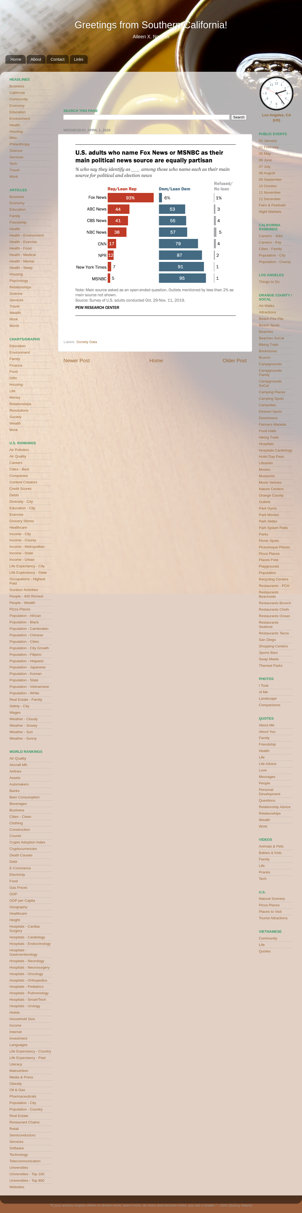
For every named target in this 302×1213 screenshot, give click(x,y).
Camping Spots (271, 399)
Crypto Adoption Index (27, 842)
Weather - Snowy (23, 725)
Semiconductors (22, 1135)
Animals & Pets (271, 846)
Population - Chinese (26, 635)
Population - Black (24, 622)
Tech (13, 164)
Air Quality (17, 456)
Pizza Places (19, 609)
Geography (18, 907)
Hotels (14, 1012)
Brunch (264, 358)
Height (14, 920)
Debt (13, 862)
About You (267, 732)
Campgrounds (270, 364)
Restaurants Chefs (274, 609)
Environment (19, 119)
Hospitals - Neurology (26, 961)
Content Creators (23, 482)
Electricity (17, 875)
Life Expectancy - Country (30, 1051)
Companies (18, 476)
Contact (57, 59)
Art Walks (266, 306)
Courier (15, 836)
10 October (268, 186)
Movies (264, 469)
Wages (15, 712)
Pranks (264, 872)
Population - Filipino (25, 654)
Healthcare (18, 527)
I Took (264, 686)
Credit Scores (20, 489)
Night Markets (270, 212)
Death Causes (21, 855)
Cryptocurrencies (23, 849)
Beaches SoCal (271, 338)
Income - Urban (22, 560)
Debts (14, 495)
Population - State (23, 680)
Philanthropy (19, 144)
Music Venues (270, 482)
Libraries (266, 463)
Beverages (18, 804)
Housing (16, 131)
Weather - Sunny (23, 738)
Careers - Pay (270, 242)
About (36, 59)
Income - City (20, 534)
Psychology (18, 281)
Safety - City (19, 706)
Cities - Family (270, 249)
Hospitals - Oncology (26, 974)
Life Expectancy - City (27, 566)
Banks (14, 791)
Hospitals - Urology (24, 1006)
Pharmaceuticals (22, 1096)
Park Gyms (268, 508)
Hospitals (266, 444)
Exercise (16, 514)
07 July (264, 167)
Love (263, 770)
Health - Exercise (23, 242)
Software (16, 1148)
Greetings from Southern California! (151, 24)
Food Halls (267, 431)
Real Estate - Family (25, 700)
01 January (268, 141)
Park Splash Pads (273, 528)
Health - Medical (22, 255)
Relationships (20, 287)
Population (267, 573)
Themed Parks (271, 666)
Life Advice (267, 764)
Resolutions (19, 410)
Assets (14, 778)
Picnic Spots (269, 541)
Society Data (86, 342)
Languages (18, 1045)
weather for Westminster (240, 88)
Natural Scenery (272, 899)
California (17, 93)
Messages (267, 777)
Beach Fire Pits (271, 319)
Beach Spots (269, 325)
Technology (18, 1155)
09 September (270, 179)
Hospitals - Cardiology (27, 937)
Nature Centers (271, 489)
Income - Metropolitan (27, 547)
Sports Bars (268, 653)
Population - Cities (24, 642)
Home (16, 59)
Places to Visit (270, 912)
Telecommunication (25, 1161)
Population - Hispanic (26, 661)
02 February (269, 147)
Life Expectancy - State (28, 572)
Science (15, 151)
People (264, 783)
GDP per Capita (22, 900)
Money (14, 397)
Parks (263, 534)
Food (13, 372)
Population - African (25, 616)
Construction (19, 830)
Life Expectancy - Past (27, 1058)
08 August (267, 173)
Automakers (19, 784)
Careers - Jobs (271, 236)
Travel (14, 170)
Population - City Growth (29, 648)
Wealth (15, 313)
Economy (17, 106)
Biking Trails (269, 345)
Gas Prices (18, 888)
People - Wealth (22, 603)
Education (17, 112)
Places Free (268, 560)
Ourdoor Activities (23, 590)
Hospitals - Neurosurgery (29, 967)
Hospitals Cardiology (275, 450)
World (14, 326)
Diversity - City (21, 502)
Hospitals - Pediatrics (26, 987)
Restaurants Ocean (274, 616)
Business (16, 86)
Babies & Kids (270, 853)
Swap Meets (269, 659)
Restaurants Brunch (275, 603)
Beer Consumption (24, 797)
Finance (15, 365)
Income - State (21, 553)
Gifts (13, 378)
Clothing (16, 823)
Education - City (22, 508)
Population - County (275, 262)
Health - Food (20, 248)
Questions (267, 800)
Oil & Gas (17, 1090)
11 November (270, 192)
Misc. (13, 138)
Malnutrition (18, 1071)
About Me (266, 725)
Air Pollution (19, 450)
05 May (265, 154)
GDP (13, 894)
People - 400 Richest (26, 596)
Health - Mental (21, 261)
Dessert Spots (270, 411)
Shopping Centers (273, 646)
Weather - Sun (21, 732)
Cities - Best (19, 469)
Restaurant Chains (24, 1122)
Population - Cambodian (29, 629)
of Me (263, 692)
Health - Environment (26, 235)
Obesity (15, 1084)
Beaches (266, 332)
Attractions (267, 312)
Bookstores (268, 351)
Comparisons (269, 705)
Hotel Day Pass (271, 457)
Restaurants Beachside (269, 594)
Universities (18, 1168)
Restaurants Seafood (269, 624)
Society (15, 417)
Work (13, 177)
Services (16, 157)
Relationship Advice (275, 807)
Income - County (22, 540)
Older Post (235, 360)
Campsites (267, 405)
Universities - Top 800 (26, 1180)
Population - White (24, 693)
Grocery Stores (21, 521)
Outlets (264, 502)
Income (15, 1025)
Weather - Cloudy (23, 719)
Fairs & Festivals (272, 205)
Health (14, 125)
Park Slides (268, 521)
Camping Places (272, 392)
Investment (18, 1038)
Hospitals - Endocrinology (30, 944)
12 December (270, 199)
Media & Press (21, 1077)
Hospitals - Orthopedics (28, 980)
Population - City (22, 1103)
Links (78, 59)
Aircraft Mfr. (18, 765)
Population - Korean (25, 674)
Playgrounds (269, 566)
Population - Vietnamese (29, 687)
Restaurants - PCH (274, 586)
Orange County (271, 495)
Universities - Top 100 (26, 1174)
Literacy (15, 1064)
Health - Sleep (21, 268)
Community (18, 99)
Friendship (17, 222)
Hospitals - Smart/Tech (27, 999)
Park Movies (269, 515)
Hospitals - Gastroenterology (23, 952)
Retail (14, 1129)
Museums (267, 476)
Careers (15, 463)
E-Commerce (20, 868)
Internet (15, 1032)
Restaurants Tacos (274, 633)
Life (12, 391)
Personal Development (269, 792)
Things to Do (269, 282)
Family (14, 216)
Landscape (268, 698)
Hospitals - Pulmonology (29, 993)
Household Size (22, 1019)
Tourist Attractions (273, 918)
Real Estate (18, 1116)
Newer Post (76, 360)
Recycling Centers (274, 579)
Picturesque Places (274, 547)
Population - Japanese (27, 667)
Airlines (15, 771)
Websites (16, 1187)
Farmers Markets (272, 424)
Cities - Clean (20, 817)
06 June (265, 160)
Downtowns (268, 418)
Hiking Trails (269, 437)
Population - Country (26, 1109)
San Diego (267, 640)
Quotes (265, 951)
